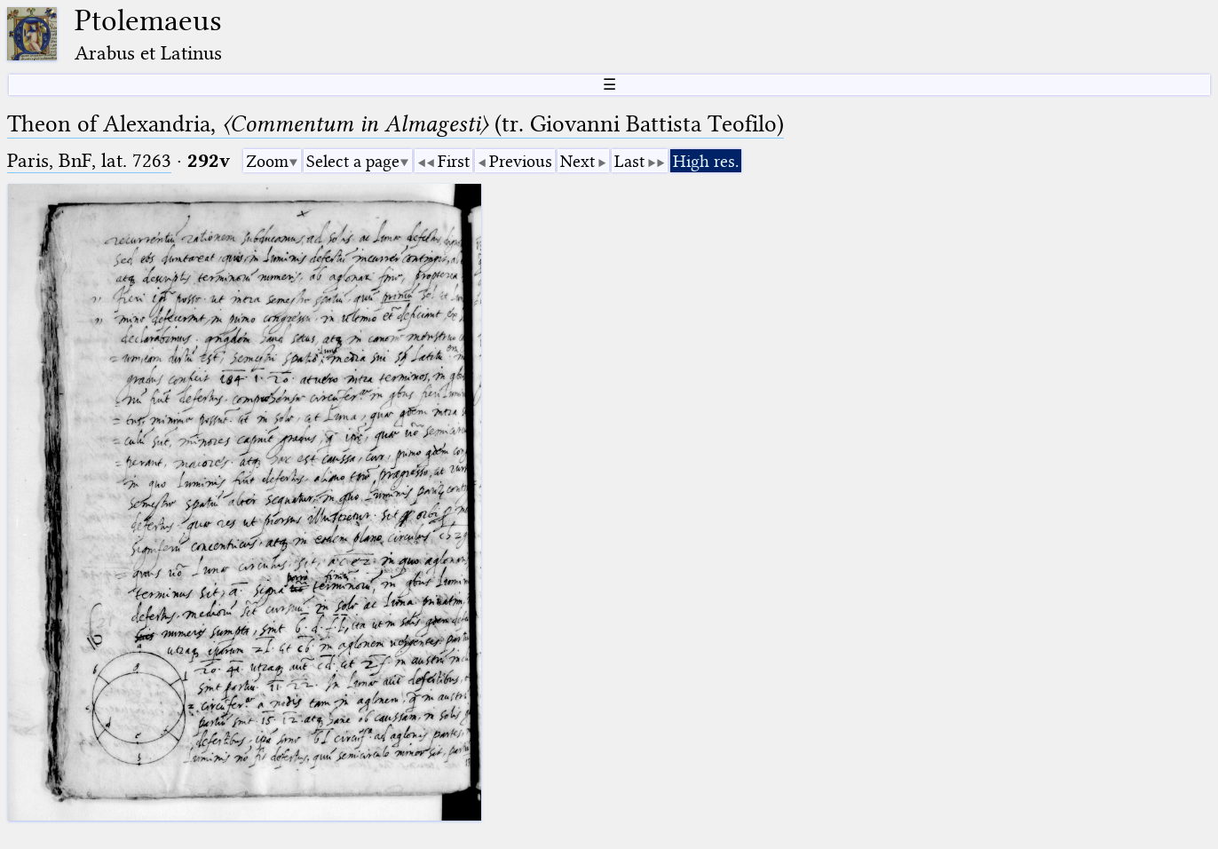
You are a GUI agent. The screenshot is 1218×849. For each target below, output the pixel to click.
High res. (706, 161)
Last (629, 161)
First (454, 161)
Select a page (352, 161)
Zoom (267, 161)
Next (577, 161)
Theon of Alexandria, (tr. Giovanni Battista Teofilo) (395, 124)
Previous (520, 161)
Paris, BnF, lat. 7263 (89, 160)
